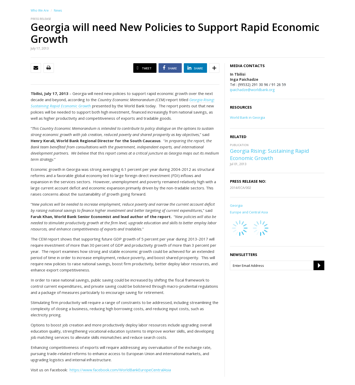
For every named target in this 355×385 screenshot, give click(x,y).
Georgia (236, 205)
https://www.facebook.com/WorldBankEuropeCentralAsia (120, 369)
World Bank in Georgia (247, 117)
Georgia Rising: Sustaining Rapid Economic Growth (269, 154)
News (58, 10)
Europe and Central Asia (249, 212)
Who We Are (40, 10)
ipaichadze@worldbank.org (252, 89)
